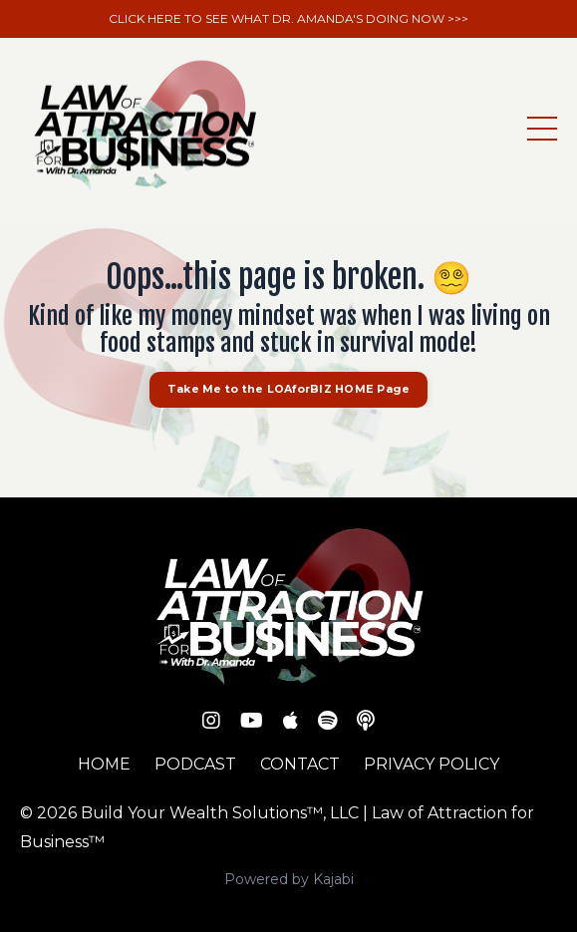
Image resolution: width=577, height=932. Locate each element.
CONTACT (300, 764)
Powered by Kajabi (289, 879)
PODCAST (195, 764)
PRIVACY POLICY (431, 764)
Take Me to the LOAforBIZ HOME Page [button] (289, 389)
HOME (104, 764)
